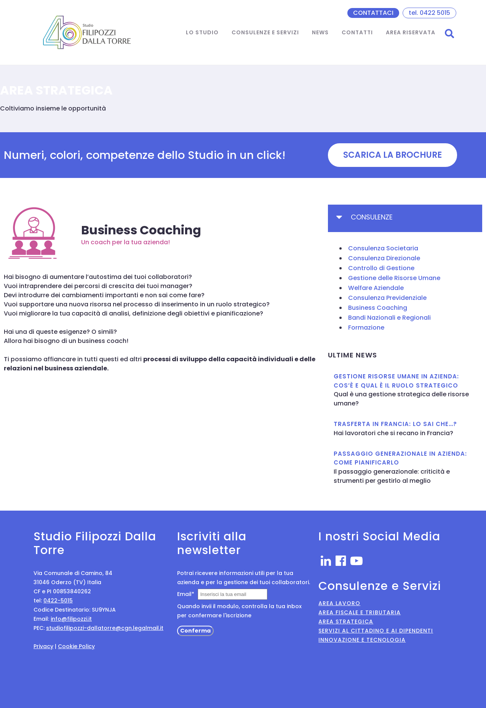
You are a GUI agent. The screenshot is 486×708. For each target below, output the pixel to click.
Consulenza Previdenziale (387, 297)
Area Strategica (345, 621)
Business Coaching (377, 307)
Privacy (43, 646)
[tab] (405, 218)
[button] (392, 155)
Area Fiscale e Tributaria (359, 612)
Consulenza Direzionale (384, 258)
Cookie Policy (76, 646)
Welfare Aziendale (376, 288)
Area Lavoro (339, 603)
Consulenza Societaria (383, 248)
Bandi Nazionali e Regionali (389, 317)
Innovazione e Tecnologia (362, 640)
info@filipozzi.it (71, 619)
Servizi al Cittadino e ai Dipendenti (375, 630)
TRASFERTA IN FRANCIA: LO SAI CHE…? (395, 424)
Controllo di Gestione (381, 268)
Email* (185, 594)
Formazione (366, 327)
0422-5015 (58, 600)
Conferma (195, 630)
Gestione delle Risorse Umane (394, 278)
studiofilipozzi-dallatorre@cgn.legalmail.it (104, 628)
